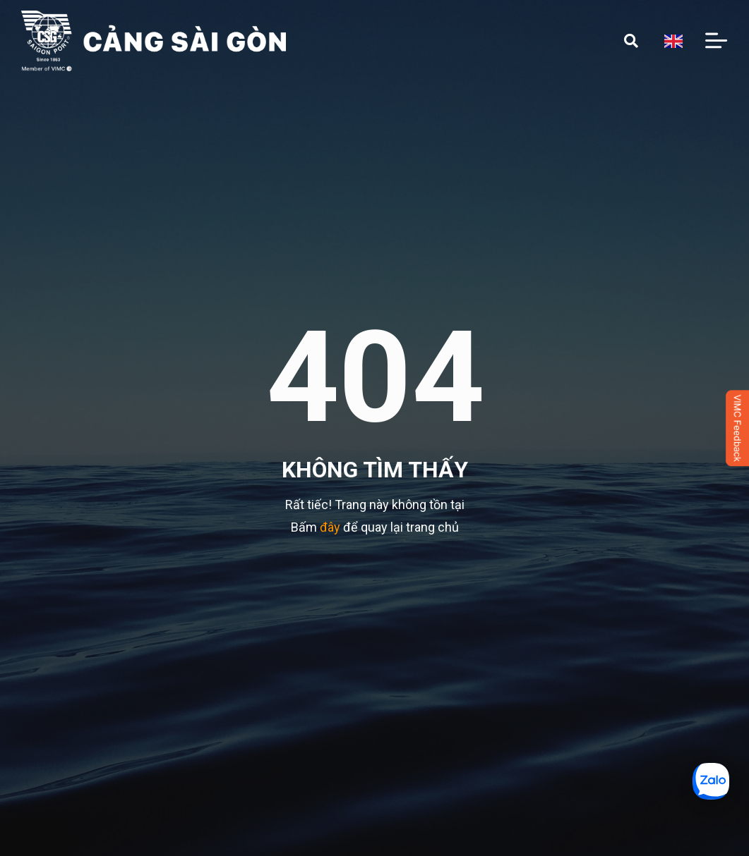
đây (330, 527)
